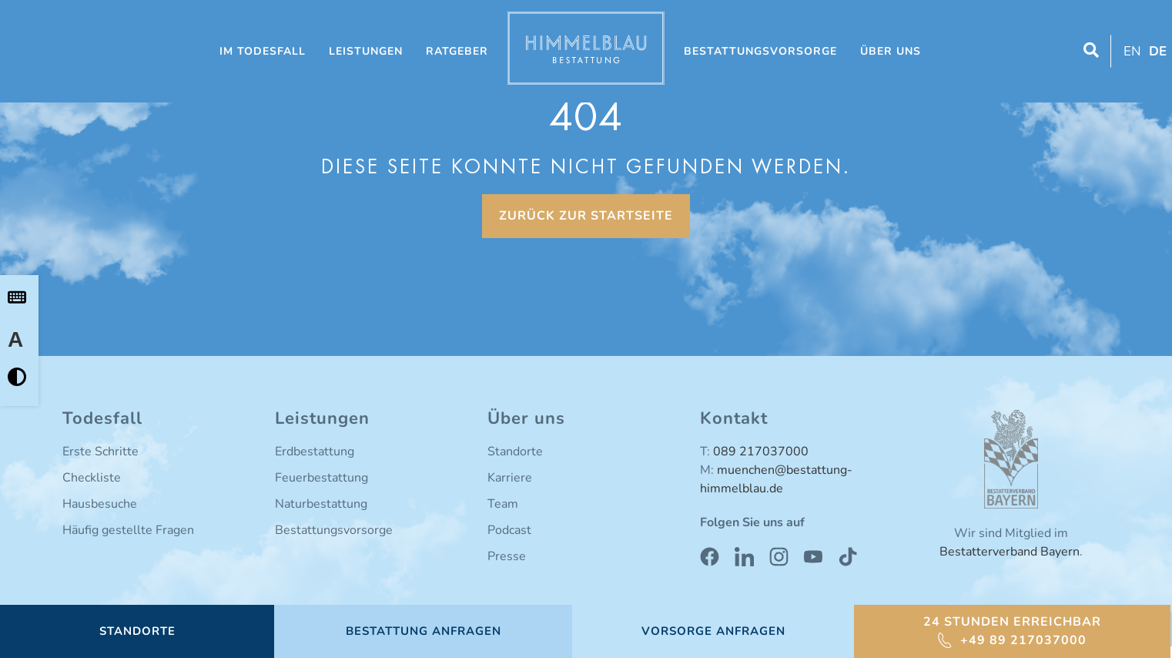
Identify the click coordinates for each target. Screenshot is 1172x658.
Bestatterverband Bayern (1009, 551)
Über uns (890, 51)
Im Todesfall (262, 51)
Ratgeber (457, 51)
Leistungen (366, 51)
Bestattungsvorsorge (760, 51)
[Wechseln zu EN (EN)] (1130, 51)
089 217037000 (761, 451)
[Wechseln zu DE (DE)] (1156, 51)
